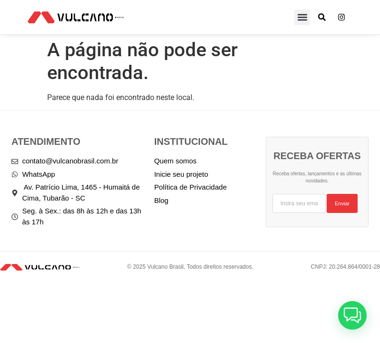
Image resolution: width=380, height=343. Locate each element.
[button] (302, 17)
